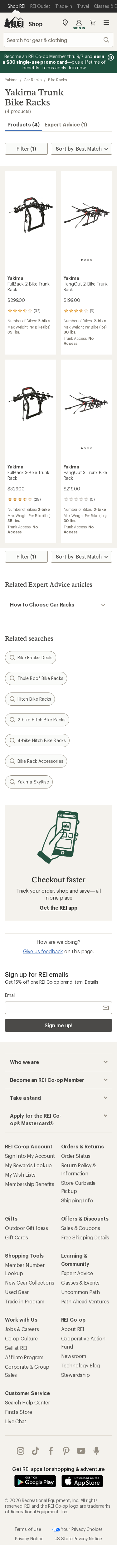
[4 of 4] (91, 260)
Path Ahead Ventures (85, 1301)
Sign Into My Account (30, 1156)
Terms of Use (27, 1529)
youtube (81, 1451)
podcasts (96, 1451)
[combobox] (58, 40)
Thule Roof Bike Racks (36, 678)
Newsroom (73, 1356)
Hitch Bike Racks (30, 699)
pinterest (66, 1451)
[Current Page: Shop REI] (16, 6)
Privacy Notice (29, 1538)
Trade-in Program (24, 1301)
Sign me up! (58, 1025)
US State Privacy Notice (78, 1538)
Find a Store (18, 1412)
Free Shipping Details (85, 1237)
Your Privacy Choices (77, 1529)
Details (91, 982)
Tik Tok (36, 1451)
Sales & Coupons (80, 1228)
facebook (51, 1451)
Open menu (106, 22)
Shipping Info (77, 1200)
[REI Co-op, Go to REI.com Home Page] (14, 22)
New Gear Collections (29, 1283)
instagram (21, 1451)
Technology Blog (80, 1365)
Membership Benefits (29, 1184)
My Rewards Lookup (28, 1165)
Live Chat (15, 1421)
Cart (92, 22)
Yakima (11, 80)
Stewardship (75, 1375)
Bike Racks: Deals (30, 657)
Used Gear (17, 1292)
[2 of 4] (84, 260)
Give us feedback (43, 951)
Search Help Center (27, 1402)
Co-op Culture (21, 1338)
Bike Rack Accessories (36, 761)
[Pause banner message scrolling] (110, 57)
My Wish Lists (20, 1175)
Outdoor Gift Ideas (26, 1228)
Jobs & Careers (22, 1329)
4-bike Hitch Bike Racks (37, 740)
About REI (73, 1329)
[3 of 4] (88, 260)
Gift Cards (16, 1237)
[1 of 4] (81, 260)
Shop (35, 23)
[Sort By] (81, 149)
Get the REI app (58, 908)
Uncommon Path (80, 1292)
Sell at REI (16, 1348)
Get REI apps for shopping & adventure (58, 1469)
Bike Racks (57, 80)
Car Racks (32, 80)
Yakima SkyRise (29, 782)
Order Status (75, 1156)
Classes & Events (80, 1283)
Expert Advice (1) (66, 124)
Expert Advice (77, 1273)
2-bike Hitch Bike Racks (37, 720)
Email (10, 995)
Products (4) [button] (23, 124)
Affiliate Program (24, 1357)
